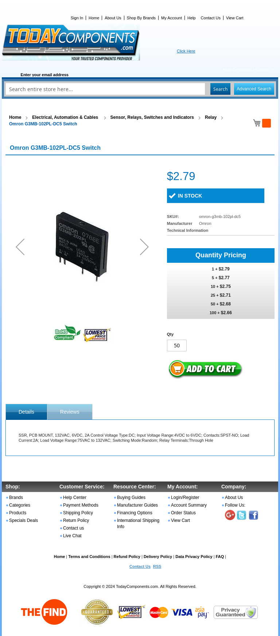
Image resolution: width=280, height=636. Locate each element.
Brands (16, 497)
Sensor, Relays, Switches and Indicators (152, 117)
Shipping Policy (78, 512)
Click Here (186, 51)
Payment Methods (80, 505)
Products (17, 512)
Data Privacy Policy (194, 556)
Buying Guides (131, 497)
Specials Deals (23, 520)
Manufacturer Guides (137, 505)
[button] (20, 246)
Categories (19, 505)
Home (94, 18)
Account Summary (189, 505)
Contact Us (211, 18)
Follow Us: (235, 505)
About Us (113, 18)
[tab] (26, 412)
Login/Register (185, 497)
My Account (171, 18)
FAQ (220, 556)
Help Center (74, 497)
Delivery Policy (158, 556)
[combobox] (140, 89)
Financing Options (134, 512)
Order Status (183, 512)
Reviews (69, 412)
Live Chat (72, 535)
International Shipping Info (138, 523)
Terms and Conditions (89, 556)
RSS (157, 566)
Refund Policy (127, 556)
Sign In (77, 18)
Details (26, 412)
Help (191, 18)
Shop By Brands (141, 18)
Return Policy (76, 520)
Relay (211, 117)
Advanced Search (254, 88)
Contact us (73, 528)
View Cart (234, 18)
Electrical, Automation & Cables (65, 117)
